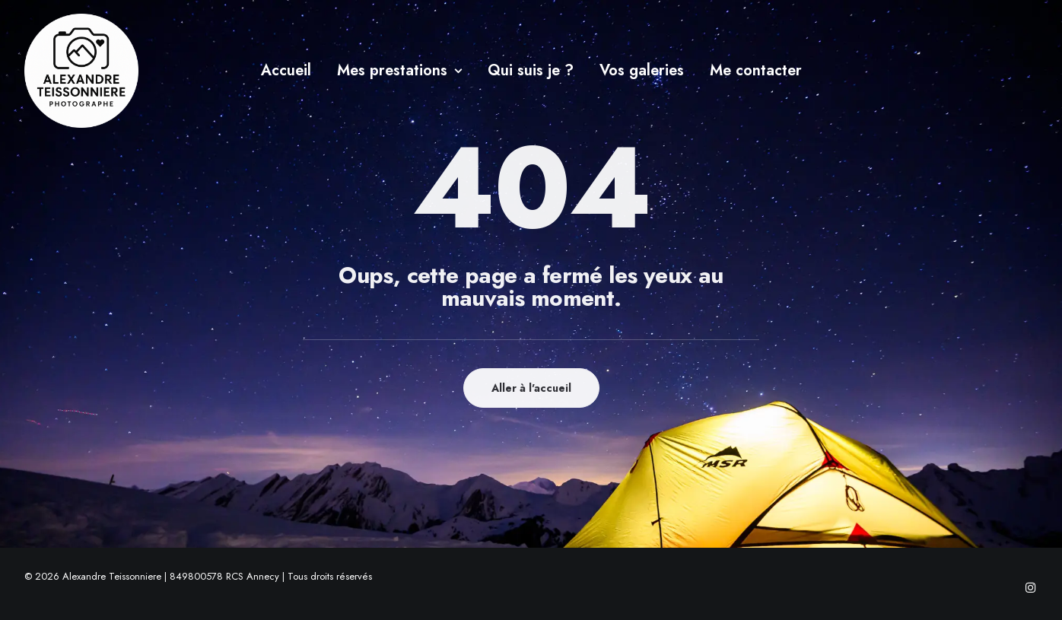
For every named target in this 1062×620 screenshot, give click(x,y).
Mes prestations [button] (399, 70)
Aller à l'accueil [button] (531, 388)
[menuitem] (286, 70)
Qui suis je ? (531, 70)
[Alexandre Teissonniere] (81, 71)
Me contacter (756, 70)
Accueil (286, 70)
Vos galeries (641, 70)
